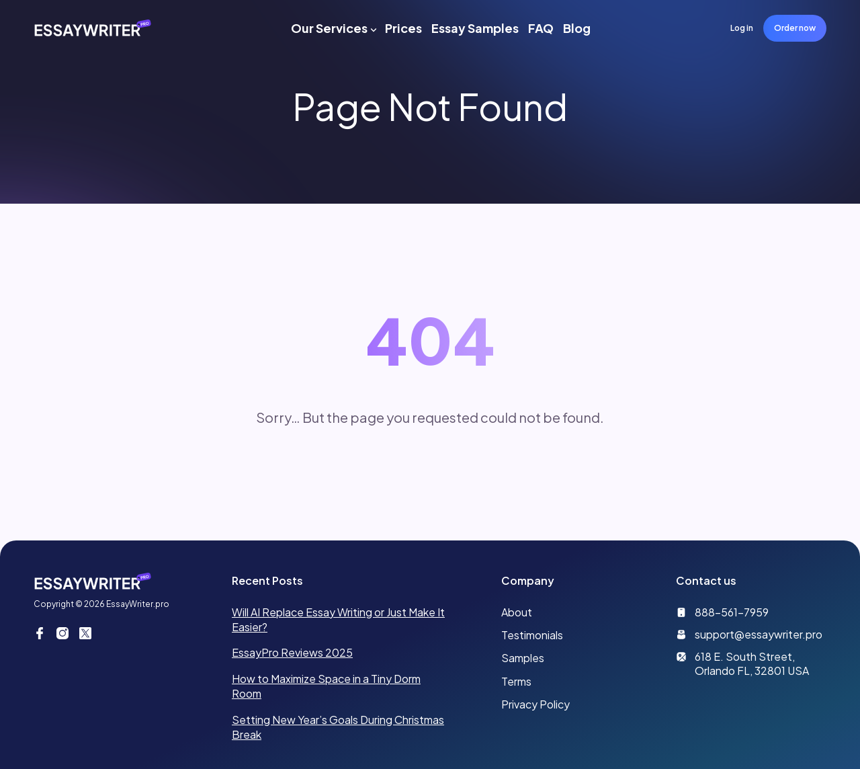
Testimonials (532, 635)
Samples (522, 658)
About (516, 612)
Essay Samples (475, 28)
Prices (403, 28)
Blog (577, 28)
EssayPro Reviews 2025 (292, 652)
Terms (516, 681)
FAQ (541, 28)
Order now (795, 28)
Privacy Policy (535, 704)
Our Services (329, 28)
